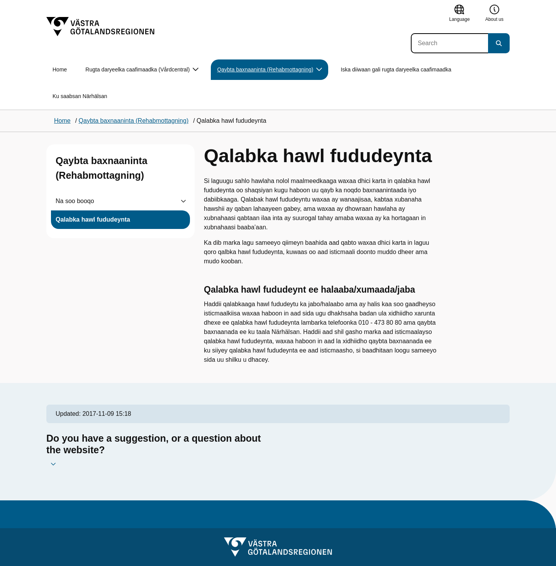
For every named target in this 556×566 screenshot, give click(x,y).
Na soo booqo (75, 201)
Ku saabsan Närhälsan (80, 96)
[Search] (449, 43)
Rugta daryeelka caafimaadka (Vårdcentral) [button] (141, 70)
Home (60, 69)
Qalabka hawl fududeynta (93, 219)
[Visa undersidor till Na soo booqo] (183, 201)
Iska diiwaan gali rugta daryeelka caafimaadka (396, 69)
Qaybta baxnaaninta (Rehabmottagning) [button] (269, 70)
